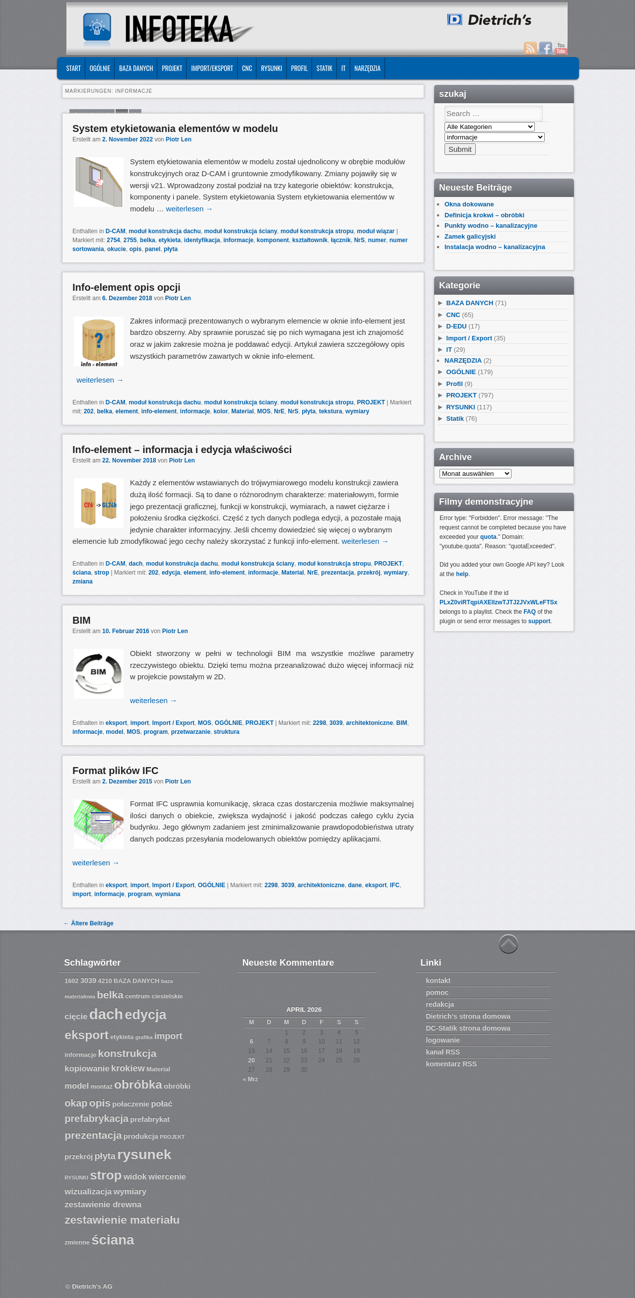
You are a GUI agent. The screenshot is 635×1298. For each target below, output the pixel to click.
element (127, 411)
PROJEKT (172, 68)
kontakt (438, 980)
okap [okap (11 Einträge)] (75, 1103)
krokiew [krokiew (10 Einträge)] (128, 1068)
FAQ (529, 611)
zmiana (82, 581)
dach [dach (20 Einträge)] (106, 1014)
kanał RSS (443, 1052)
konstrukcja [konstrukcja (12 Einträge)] (127, 1053)
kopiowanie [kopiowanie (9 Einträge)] (86, 1068)
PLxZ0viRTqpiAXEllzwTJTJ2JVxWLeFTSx (498, 602)
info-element (159, 411)
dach (135, 563)
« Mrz (250, 1079)
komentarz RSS (451, 1064)
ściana (81, 572)
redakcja (440, 1004)
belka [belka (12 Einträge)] (110, 994)
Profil (299, 68)
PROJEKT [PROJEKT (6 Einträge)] (172, 1137)
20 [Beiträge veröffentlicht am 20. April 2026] (251, 1060)
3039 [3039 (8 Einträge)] (88, 980)
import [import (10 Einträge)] (168, 1036)
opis (135, 249)
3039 (336, 722)
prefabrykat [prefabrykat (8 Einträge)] (150, 1119)
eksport (116, 722)
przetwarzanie (190, 731)
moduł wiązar (376, 231)
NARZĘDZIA (368, 68)
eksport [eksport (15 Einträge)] (86, 1034)
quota (488, 536)
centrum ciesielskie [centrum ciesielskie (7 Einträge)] (154, 996)
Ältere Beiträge (89, 923)
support (539, 621)
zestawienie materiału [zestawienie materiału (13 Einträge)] (122, 1220)
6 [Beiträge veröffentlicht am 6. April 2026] (252, 1041)
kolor (220, 411)
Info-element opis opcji (126, 287)
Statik (324, 68)
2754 (113, 240)
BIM (81, 620)
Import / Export (173, 722)
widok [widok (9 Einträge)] (135, 1176)
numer (377, 240)
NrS (359, 240)
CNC (247, 68)
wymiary (357, 411)
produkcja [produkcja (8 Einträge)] (141, 1136)
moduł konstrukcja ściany (240, 231)
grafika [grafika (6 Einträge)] (144, 1037)
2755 (130, 240)
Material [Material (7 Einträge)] (158, 1069)
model (114, 731)
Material (242, 411)
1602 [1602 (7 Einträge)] (71, 980)
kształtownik (309, 240)
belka (147, 240)
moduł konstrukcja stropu (316, 231)
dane (355, 885)
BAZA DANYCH (136, 68)
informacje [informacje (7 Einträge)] (80, 1054)
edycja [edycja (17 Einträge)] (146, 1014)
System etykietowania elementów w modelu (175, 128)
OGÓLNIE (100, 68)
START (73, 68)
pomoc (437, 992)
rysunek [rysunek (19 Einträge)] (144, 1154)
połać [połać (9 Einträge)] (161, 1103)
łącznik (341, 240)
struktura (227, 731)
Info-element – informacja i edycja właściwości (182, 449)
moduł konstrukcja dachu (164, 231)
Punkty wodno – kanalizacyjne (490, 225)
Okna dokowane (469, 204)
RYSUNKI (271, 68)
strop (101, 572)
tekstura (330, 411)
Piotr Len (178, 139)
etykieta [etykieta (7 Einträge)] (121, 1037)
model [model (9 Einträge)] (76, 1086)
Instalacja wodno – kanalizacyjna (494, 247)
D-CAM (116, 231)
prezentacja (337, 572)
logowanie (443, 1040)
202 (89, 411)
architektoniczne (369, 722)
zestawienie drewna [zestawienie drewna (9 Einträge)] (102, 1204)
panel (152, 249)
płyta (171, 249)
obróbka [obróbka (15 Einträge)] (138, 1084)
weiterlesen (189, 208)
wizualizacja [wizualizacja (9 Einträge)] (88, 1191)
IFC (394, 885)
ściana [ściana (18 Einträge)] (112, 1239)
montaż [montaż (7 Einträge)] (102, 1086)
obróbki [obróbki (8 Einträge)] (177, 1086)
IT (343, 68)
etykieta (169, 240)
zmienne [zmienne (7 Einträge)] (77, 1242)
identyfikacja (202, 240)
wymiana (168, 894)
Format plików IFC (115, 770)
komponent (273, 240)
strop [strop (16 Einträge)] (106, 1175)
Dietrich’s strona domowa (468, 1016)
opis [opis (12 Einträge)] (100, 1102)
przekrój (369, 572)
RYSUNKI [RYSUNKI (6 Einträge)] (76, 1177)
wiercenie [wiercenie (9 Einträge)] (167, 1176)
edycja (171, 572)
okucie (116, 249)
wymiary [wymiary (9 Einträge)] (130, 1191)
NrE (279, 411)
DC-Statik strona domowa (468, 1028)
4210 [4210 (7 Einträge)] (105, 980)
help (462, 574)
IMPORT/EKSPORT (212, 68)
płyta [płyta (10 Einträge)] (105, 1156)
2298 (319, 722)
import (139, 722)
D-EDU (456, 326)
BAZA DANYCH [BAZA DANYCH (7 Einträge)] (136, 980)
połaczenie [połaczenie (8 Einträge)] (130, 1104)
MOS (263, 411)
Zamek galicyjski (470, 236)
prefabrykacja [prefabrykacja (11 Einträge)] (96, 1118)
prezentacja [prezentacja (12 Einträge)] (93, 1135)
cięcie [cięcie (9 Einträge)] (75, 1016)
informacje (238, 240)
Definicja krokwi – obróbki (484, 215)
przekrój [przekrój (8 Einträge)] (78, 1157)
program (155, 731)
